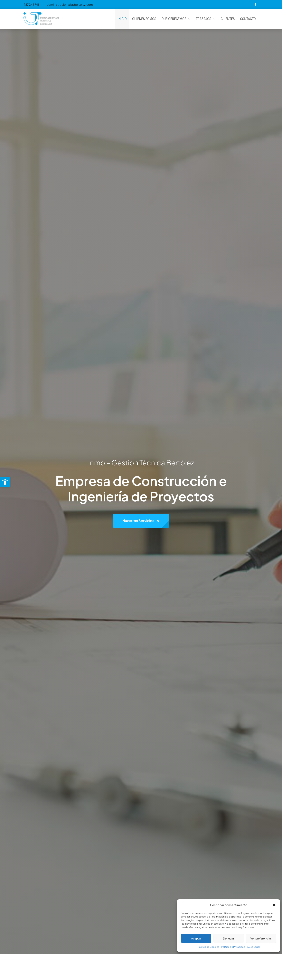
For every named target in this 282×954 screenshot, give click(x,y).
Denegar (228, 938)
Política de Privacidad (233, 946)
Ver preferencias (261, 938)
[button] (5, 482)
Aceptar (196, 938)
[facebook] (255, 4)
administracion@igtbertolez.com (70, 4)
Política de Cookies (208, 946)
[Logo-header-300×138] (41, 12)
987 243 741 (31, 4)
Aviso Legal (253, 946)
